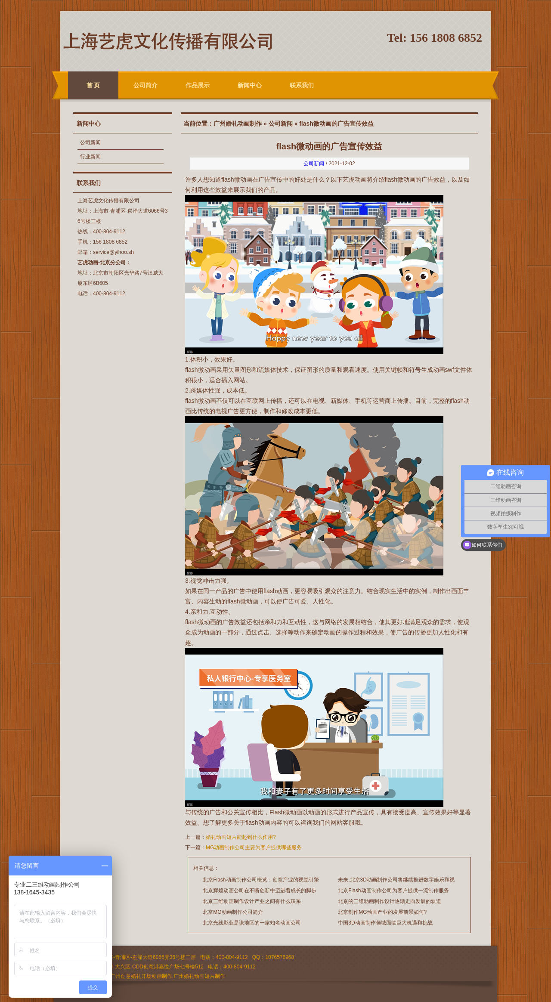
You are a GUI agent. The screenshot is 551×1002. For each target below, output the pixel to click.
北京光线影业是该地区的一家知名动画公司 (252, 923)
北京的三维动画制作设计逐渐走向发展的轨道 (389, 901)
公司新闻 (90, 142)
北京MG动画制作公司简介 (233, 912)
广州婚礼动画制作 (238, 123)
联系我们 (302, 85)
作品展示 (198, 85)
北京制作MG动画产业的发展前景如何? (382, 912)
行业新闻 (90, 157)
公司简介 (145, 85)
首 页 (93, 85)
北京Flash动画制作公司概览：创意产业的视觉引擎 (261, 880)
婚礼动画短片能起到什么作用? (241, 837)
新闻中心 (250, 85)
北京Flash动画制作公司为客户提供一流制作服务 (393, 891)
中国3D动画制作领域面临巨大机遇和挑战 (385, 923)
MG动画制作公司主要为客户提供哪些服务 (254, 847)
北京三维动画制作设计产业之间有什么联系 (252, 901)
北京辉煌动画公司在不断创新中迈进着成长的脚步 (259, 891)
